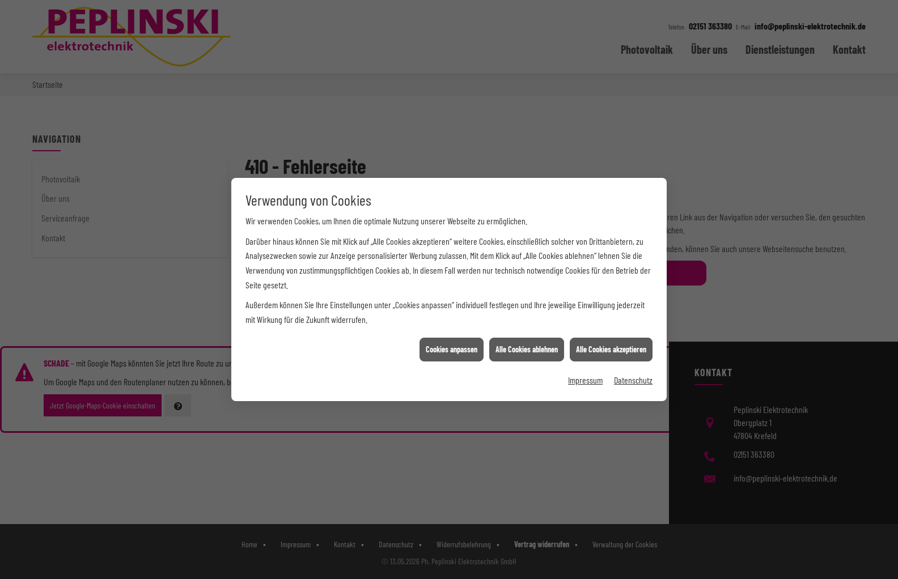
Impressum (585, 377)
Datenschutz (633, 377)
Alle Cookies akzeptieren (611, 347)
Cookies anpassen (451, 347)
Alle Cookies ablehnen (526, 347)
